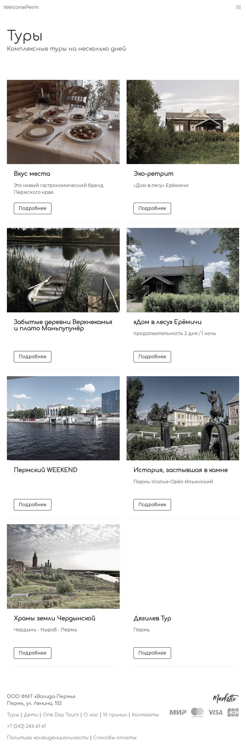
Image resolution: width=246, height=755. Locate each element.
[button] (238, 7)
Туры (13, 714)
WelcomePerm (20, 7)
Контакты (145, 714)
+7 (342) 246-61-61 (26, 726)
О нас (91, 714)
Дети (31, 714)
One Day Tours (61, 714)
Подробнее (33, 208)
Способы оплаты (114, 737)
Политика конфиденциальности (47, 737)
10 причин (115, 714)
